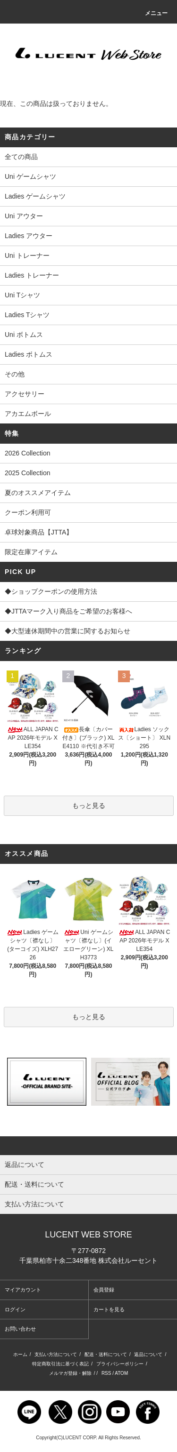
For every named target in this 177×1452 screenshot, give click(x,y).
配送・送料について (105, 1354)
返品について (148, 1354)
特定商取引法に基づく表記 (60, 1363)
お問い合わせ (20, 1329)
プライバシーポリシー (119, 1363)
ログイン (15, 1309)
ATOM (121, 1373)
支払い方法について (55, 1354)
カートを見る (109, 1309)
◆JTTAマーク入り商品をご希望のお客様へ (88, 612)
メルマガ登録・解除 (70, 1373)
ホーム (20, 1354)
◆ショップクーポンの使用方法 (88, 592)
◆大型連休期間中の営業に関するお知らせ (88, 632)
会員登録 (103, 1289)
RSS (106, 1373)
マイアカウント (23, 1289)
